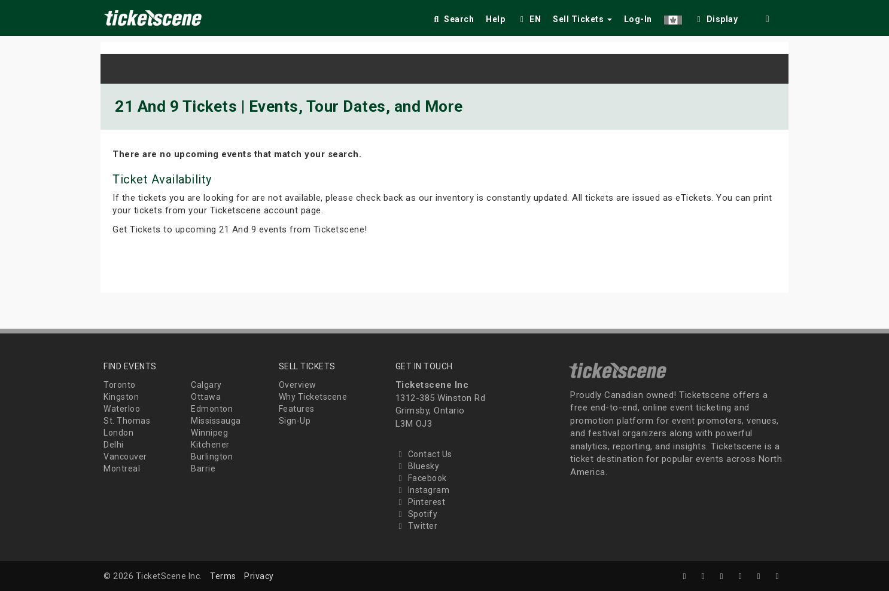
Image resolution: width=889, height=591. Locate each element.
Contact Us (423, 454)
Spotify (416, 514)
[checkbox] (716, 17)
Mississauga (216, 420)
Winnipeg (209, 432)
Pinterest (420, 502)
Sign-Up (295, 420)
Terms (223, 576)
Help (495, 19)
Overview (297, 385)
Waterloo (121, 409)
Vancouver (125, 456)
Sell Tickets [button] (582, 19)
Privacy (259, 576)
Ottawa (206, 397)
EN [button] (529, 19)
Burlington (212, 456)
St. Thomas (126, 420)
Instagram (422, 490)
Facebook (421, 478)
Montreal (121, 468)
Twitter (416, 526)
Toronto (119, 385)
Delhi (113, 444)
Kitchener (210, 444)
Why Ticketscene (313, 397)
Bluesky (417, 466)
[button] (673, 17)
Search (452, 19)
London (118, 432)
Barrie (203, 468)
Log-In (638, 19)
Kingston (121, 397)
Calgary (206, 385)
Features (297, 409)
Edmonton (212, 409)
